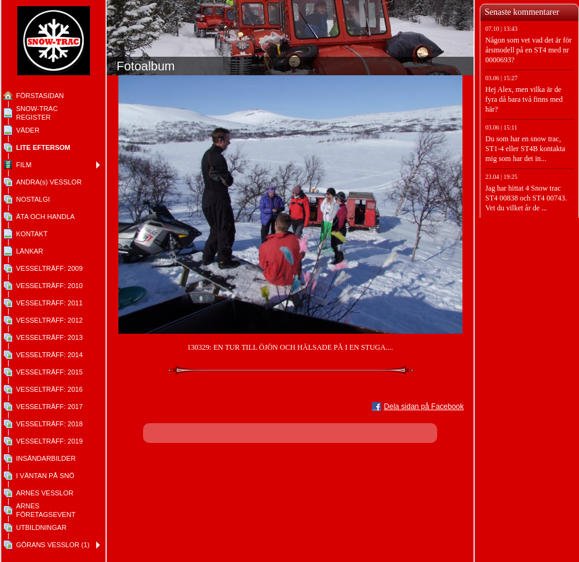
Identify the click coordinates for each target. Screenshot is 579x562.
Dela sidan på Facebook (424, 406)
